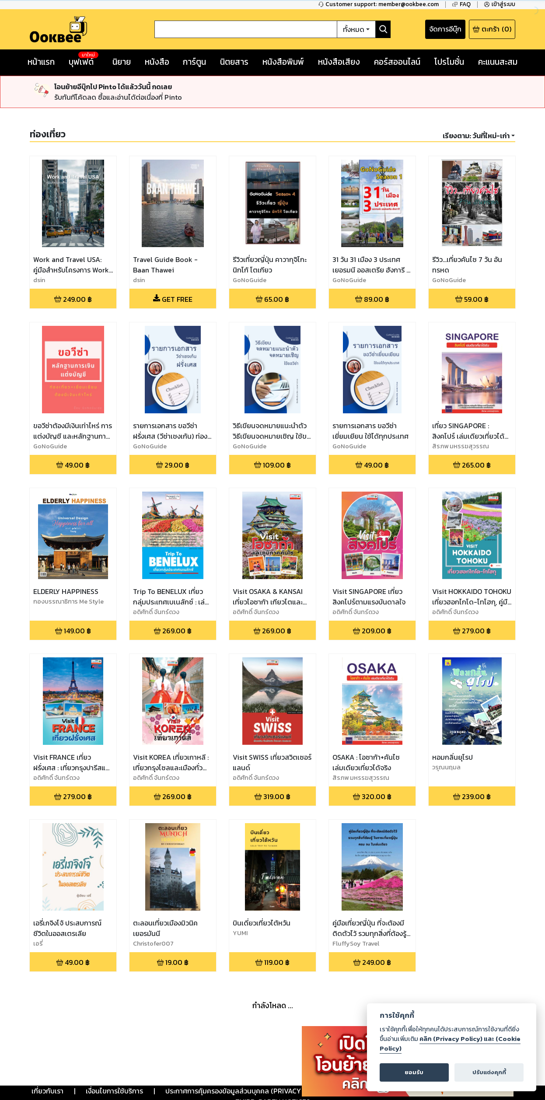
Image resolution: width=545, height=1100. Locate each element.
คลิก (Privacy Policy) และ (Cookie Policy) (450, 1043)
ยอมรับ (414, 1072)
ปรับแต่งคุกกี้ (489, 1072)
